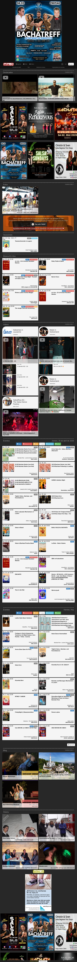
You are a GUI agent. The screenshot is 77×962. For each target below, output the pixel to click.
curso (42, 444)
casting (57, 444)
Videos (31, 64)
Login (71, 64)
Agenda (18, 64)
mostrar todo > (69, 72)
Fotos (25, 64)
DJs (29, 67)
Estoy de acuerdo (42, 961)
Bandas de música (40, 67)
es (66, 64)
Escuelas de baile (17, 67)
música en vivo (27, 444)
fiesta (19, 444)
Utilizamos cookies (34, 961)
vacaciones (49, 444)
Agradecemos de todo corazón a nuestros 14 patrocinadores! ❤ (38, 228)
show (36, 444)
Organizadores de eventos (58, 67)
